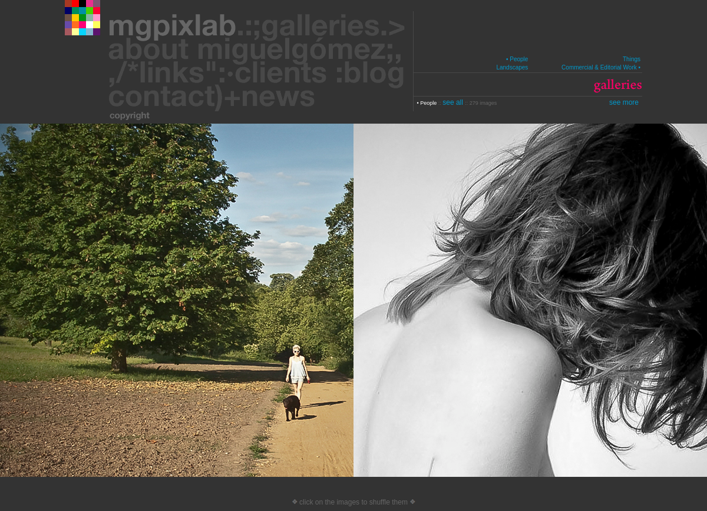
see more (624, 102)
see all (453, 102)
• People (517, 59)
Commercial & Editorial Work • (600, 67)
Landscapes (512, 67)
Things (631, 59)
